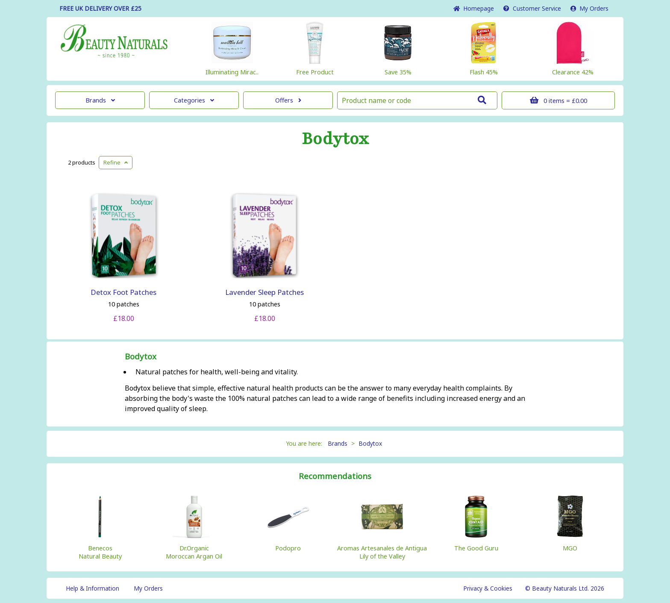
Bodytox (335, 139)
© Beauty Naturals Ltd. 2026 (564, 588)
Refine (115, 162)
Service (532, 8)
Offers (288, 100)
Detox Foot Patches (123, 292)
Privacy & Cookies (487, 588)
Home (473, 8)
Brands (100, 100)
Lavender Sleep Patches (264, 292)
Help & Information (92, 588)
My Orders (589, 8)
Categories (194, 100)
